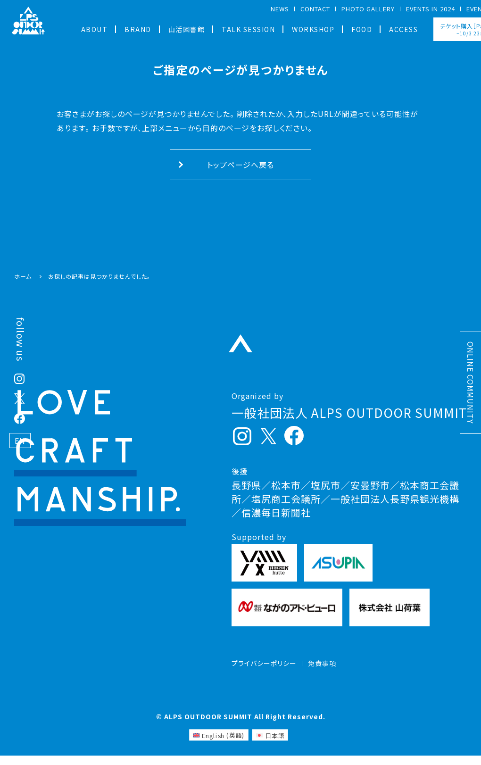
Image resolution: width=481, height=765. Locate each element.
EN (20, 440)
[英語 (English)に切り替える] (219, 744)
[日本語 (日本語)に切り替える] (270, 744)
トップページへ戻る (240, 164)
